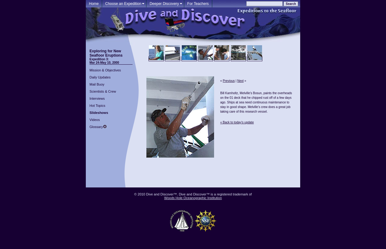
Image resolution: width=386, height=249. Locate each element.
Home (94, 4)
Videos (95, 120)
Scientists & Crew (103, 91)
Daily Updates (100, 77)
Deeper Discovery (164, 4)
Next (240, 80)
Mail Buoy (97, 84)
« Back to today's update (237, 122)
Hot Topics (97, 105)
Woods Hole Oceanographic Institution (193, 198)
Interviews (97, 98)
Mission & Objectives (105, 70)
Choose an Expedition (123, 4)
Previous (229, 80)
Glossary (96, 127)
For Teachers (198, 4)
